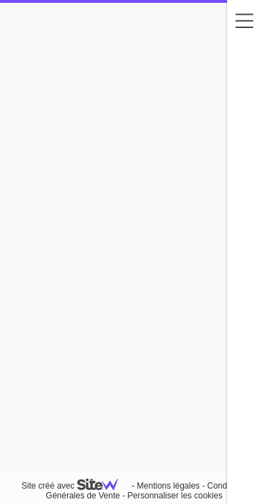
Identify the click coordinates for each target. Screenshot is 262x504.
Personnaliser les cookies (174, 495)
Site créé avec (75, 486)
